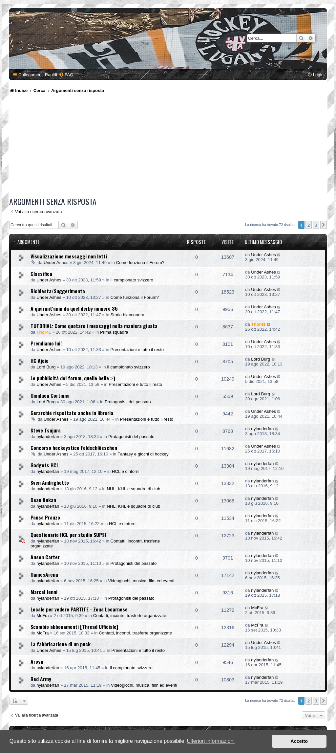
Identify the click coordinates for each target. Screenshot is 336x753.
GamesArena (44, 574)
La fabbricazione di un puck (61, 644)
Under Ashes (56, 262)
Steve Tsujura (46, 430)
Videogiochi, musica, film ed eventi (141, 580)
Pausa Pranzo (45, 517)
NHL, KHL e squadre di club (133, 488)
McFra (42, 615)
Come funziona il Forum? (140, 262)
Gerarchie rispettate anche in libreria (72, 413)
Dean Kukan (43, 500)
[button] (323, 225)
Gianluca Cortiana (50, 395)
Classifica (41, 273)
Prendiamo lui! (46, 343)
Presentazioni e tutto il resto (137, 349)
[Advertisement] (169, 146)
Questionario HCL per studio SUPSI (68, 535)
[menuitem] (66, 74)
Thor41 (43, 332)
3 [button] (316, 225)
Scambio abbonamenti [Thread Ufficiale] (74, 627)
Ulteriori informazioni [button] (211, 741)
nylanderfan (47, 436)
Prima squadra (114, 332)
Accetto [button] (299, 741)
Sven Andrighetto (50, 482)
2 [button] (308, 225)
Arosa (37, 661)
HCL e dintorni (125, 471)
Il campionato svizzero (131, 279)
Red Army (41, 679)
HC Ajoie (40, 361)
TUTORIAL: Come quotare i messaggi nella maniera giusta (94, 326)
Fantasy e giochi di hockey (142, 454)
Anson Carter (45, 557)
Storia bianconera (127, 314)
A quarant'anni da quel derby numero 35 (74, 308)
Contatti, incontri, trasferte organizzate (129, 615)
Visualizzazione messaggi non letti (69, 256)
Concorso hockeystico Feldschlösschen (74, 448)
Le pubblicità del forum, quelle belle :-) (73, 378)
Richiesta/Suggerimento (58, 291)
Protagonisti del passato (128, 401)
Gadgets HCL (45, 465)
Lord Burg (45, 367)
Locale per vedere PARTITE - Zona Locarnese (79, 609)
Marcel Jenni (44, 592)
